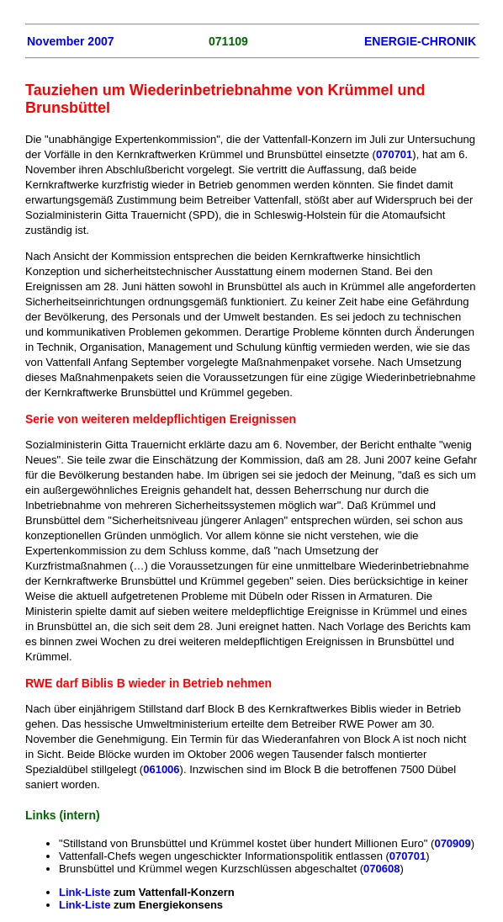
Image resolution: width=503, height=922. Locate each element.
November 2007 (70, 41)
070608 (381, 868)
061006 (161, 769)
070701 (394, 154)
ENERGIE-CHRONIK (420, 41)
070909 (452, 843)
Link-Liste (84, 892)
